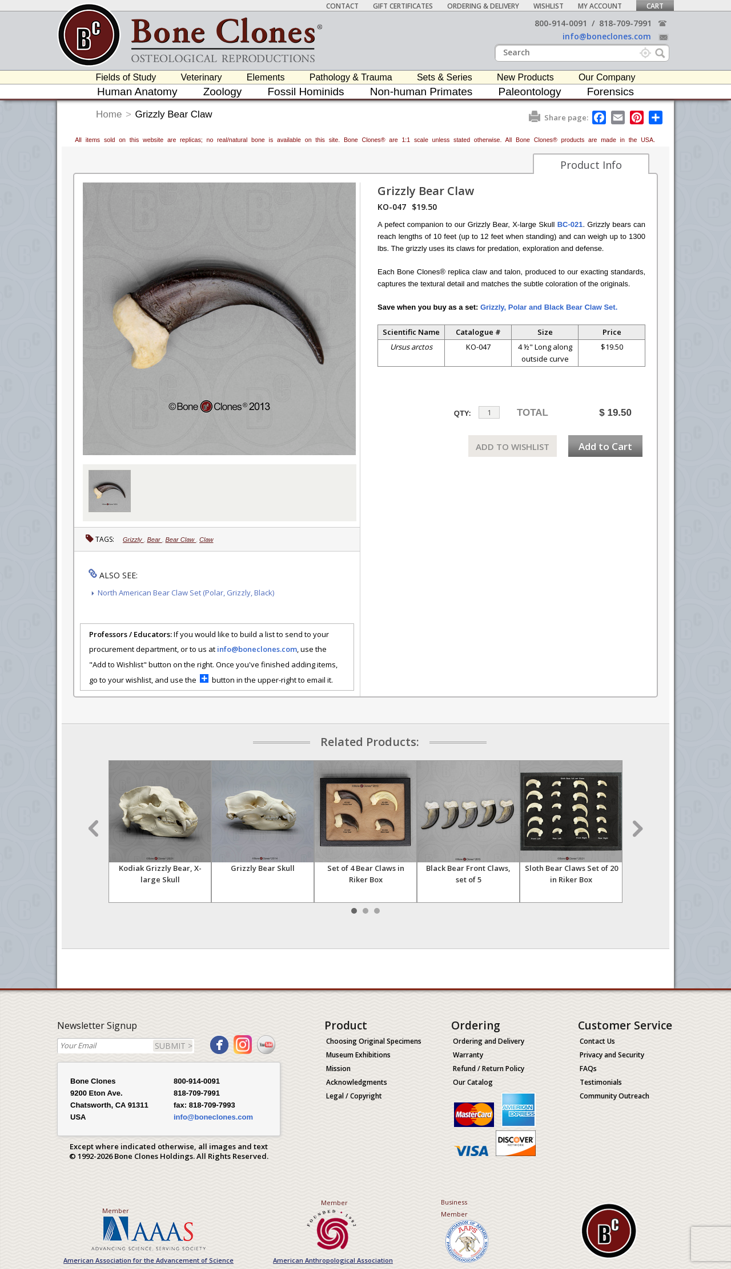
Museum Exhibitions (358, 1055)
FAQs (588, 1068)
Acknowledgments (356, 1082)
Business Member (454, 1208)
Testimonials (601, 1082)
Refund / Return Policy (488, 1068)
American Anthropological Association (333, 1260)
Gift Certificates (403, 6)
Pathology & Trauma (351, 77)
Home (109, 114)
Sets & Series (444, 77)
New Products (525, 77)
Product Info (591, 165)
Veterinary (201, 77)
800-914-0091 (561, 23)
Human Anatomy (137, 92)
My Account (600, 6)
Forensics (610, 92)
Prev (95, 829)
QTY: (462, 413)
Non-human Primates (421, 92)
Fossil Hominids (306, 92)
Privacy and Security (612, 1055)
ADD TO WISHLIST (512, 446)
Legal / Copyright (354, 1096)
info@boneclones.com (607, 36)
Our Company (607, 77)
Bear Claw (180, 539)
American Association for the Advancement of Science (148, 1260)
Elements (266, 77)
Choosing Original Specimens (373, 1041)
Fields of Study (126, 77)
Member (115, 1210)
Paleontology (530, 92)
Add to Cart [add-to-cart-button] (605, 446)
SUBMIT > (173, 1045)
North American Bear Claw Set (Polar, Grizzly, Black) (186, 592)
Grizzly (133, 539)
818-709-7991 (625, 23)
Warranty (468, 1055)
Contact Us (597, 1041)
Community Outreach (614, 1096)
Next (636, 829)
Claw (206, 539)
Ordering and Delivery (488, 1041)
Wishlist (548, 6)
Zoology (222, 92)
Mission (338, 1068)
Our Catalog (473, 1082)
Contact (342, 6)
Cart (655, 6)
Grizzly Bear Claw (173, 114)
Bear (154, 539)
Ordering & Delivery (483, 6)
